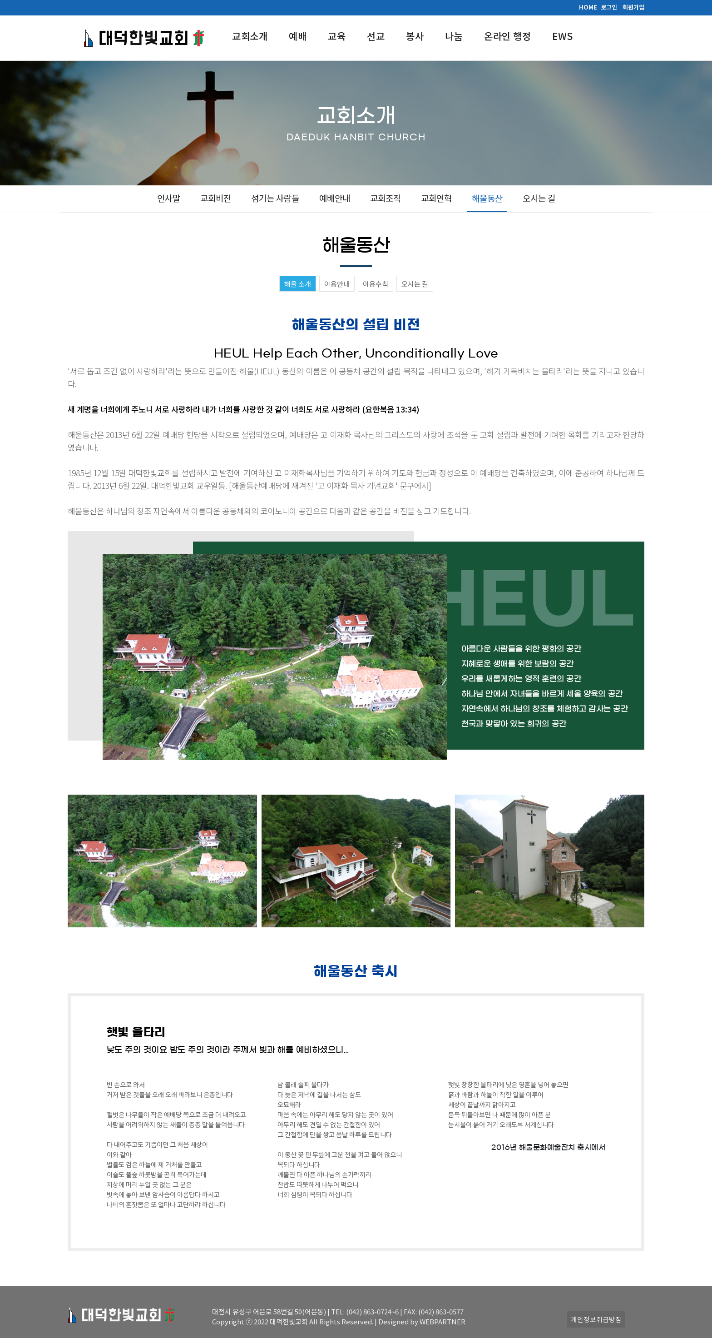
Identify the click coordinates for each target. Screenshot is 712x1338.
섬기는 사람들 (275, 198)
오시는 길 (539, 198)
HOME (588, 7)
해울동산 (487, 198)
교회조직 (385, 198)
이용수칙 (375, 283)
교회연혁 (436, 198)
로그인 (609, 7)
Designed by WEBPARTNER (421, 1321)
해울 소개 (297, 283)
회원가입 (633, 7)
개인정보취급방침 (596, 1319)
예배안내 (334, 198)
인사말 (168, 198)
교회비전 (215, 198)
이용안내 (337, 283)
